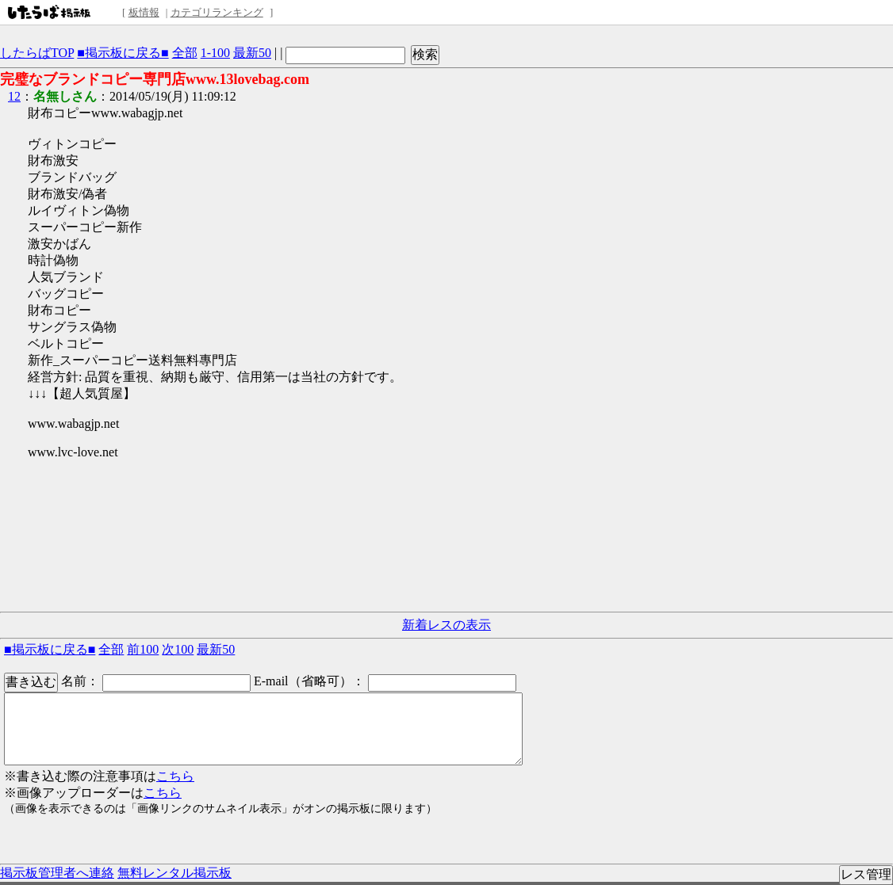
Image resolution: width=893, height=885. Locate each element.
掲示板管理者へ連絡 (57, 872)
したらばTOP (37, 52)
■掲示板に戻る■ (122, 52)
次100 (178, 649)
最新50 (252, 52)
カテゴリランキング (217, 12)
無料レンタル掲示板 (174, 872)
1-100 (215, 52)
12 (14, 96)
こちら (175, 776)
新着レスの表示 (446, 624)
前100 (143, 649)
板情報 (143, 12)
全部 (184, 52)
